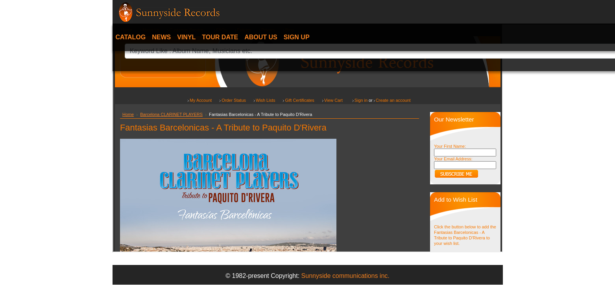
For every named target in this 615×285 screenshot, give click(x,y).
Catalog (131, 37)
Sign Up (297, 37)
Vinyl (186, 37)
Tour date (220, 37)
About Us (260, 37)
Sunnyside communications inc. (345, 275)
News (161, 37)
